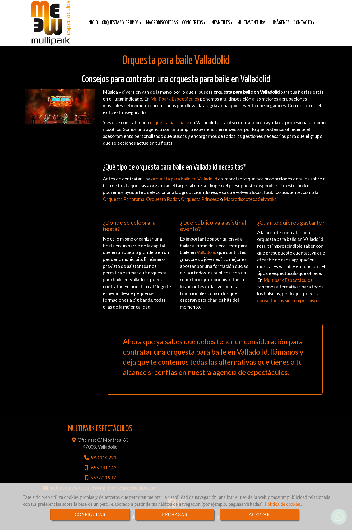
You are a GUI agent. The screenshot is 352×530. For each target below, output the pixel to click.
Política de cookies (283, 504)
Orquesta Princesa (200, 204)
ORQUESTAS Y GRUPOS (122, 26)
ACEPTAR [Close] (259, 514)
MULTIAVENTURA (253, 26)
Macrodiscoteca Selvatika (250, 204)
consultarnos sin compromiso (287, 306)
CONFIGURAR (90, 514)
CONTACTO (304, 26)
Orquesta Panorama (123, 204)
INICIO (92, 26)
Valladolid (206, 257)
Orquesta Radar (162, 204)
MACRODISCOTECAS (162, 26)
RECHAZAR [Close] (174, 514)
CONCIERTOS (194, 26)
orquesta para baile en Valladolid (184, 184)
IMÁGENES (281, 26)
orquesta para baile (169, 127)
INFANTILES (221, 26)
